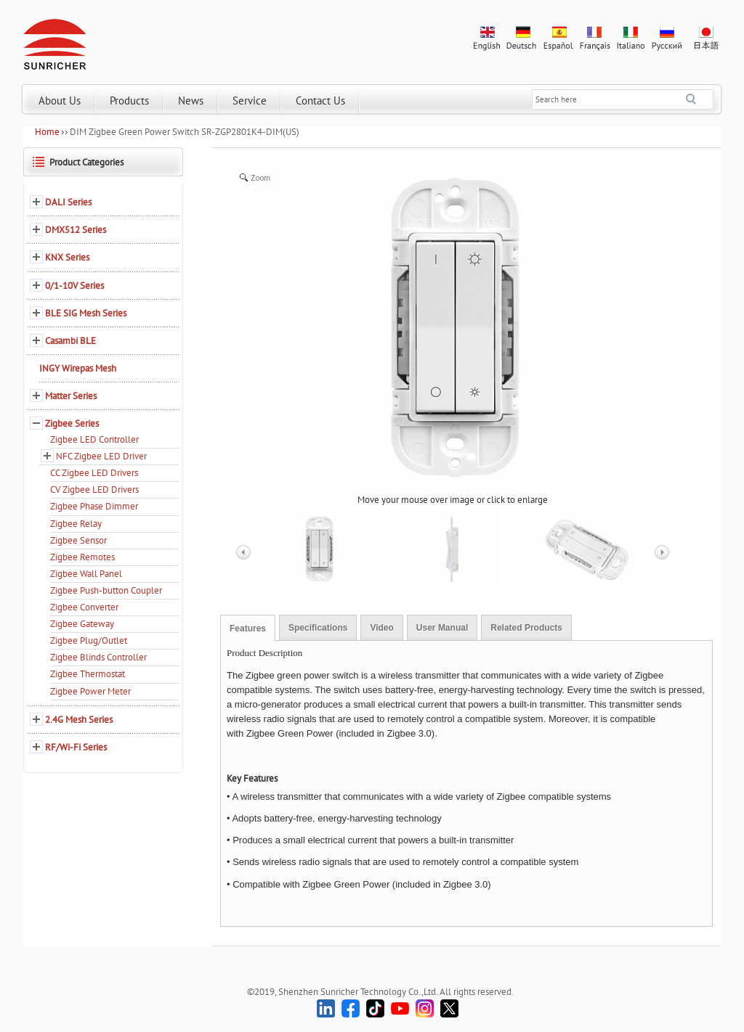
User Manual (442, 628)
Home (47, 132)
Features (248, 628)
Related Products (526, 628)
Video (381, 628)
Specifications (317, 628)
